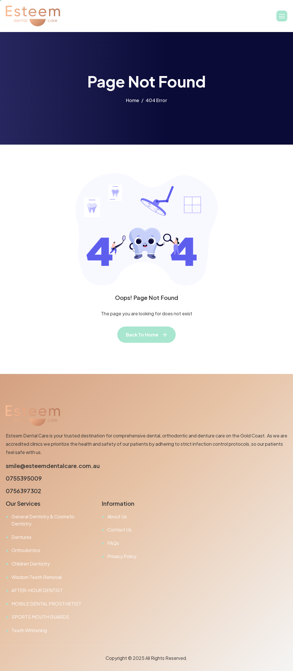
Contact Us (119, 530)
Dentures (21, 537)
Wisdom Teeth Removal (36, 577)
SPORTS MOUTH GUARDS (40, 617)
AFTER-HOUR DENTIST (37, 590)
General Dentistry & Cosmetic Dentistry (43, 520)
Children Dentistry (30, 564)
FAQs (113, 543)
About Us (117, 516)
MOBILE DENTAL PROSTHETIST (46, 604)
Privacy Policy (121, 556)
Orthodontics (25, 550)
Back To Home (142, 335)
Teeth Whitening (29, 630)
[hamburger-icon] (281, 16)
